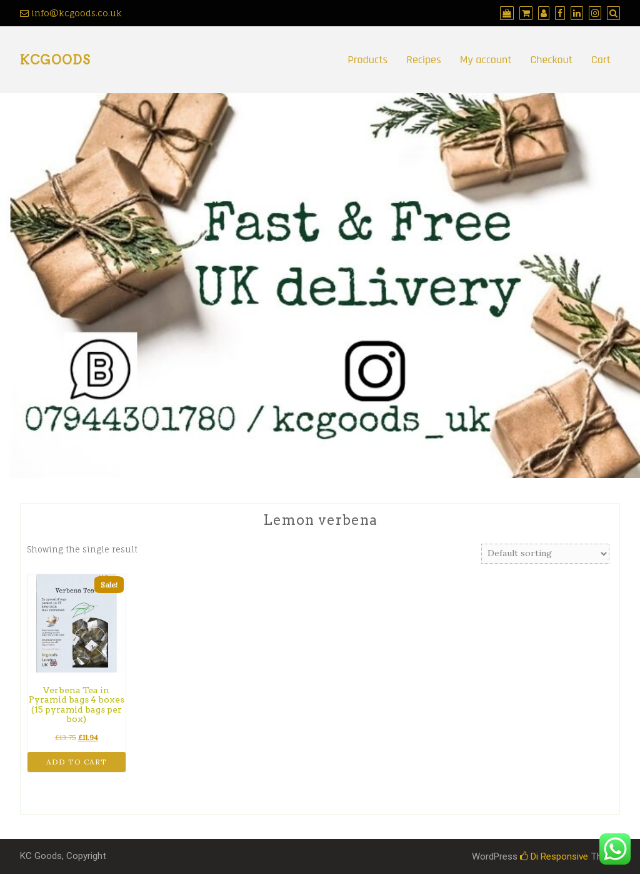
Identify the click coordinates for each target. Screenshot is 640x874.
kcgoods (55, 60)
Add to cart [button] (76, 761)
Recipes (423, 60)
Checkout (551, 60)
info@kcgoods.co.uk (71, 13)
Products (368, 60)
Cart (601, 60)
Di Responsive (554, 856)
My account (486, 60)
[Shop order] (545, 554)
